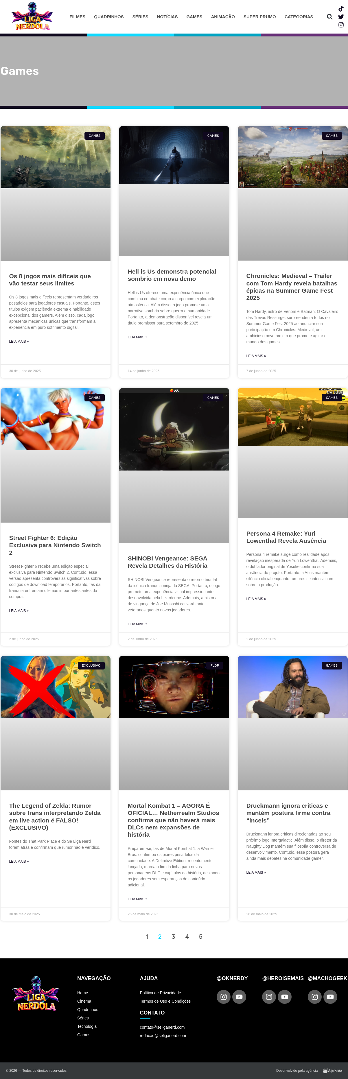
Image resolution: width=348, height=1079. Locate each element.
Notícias (167, 16)
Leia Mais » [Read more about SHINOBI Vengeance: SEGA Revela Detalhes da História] (138, 624)
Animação (223, 16)
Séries (140, 16)
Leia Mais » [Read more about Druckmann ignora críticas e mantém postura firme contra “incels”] (256, 872)
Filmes (77, 16)
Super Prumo (260, 16)
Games (194, 16)
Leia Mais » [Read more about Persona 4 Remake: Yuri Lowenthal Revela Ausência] (256, 599)
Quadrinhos (109, 16)
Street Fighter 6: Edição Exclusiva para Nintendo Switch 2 (55, 545)
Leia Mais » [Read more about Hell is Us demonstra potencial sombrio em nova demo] (138, 337)
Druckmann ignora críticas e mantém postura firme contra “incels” (288, 812)
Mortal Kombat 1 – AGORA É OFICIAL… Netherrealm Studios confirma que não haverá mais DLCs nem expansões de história (173, 820)
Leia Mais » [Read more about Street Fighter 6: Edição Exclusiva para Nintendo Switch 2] (19, 611)
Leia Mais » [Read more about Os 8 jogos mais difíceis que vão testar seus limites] (19, 342)
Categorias (299, 16)
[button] (330, 17)
